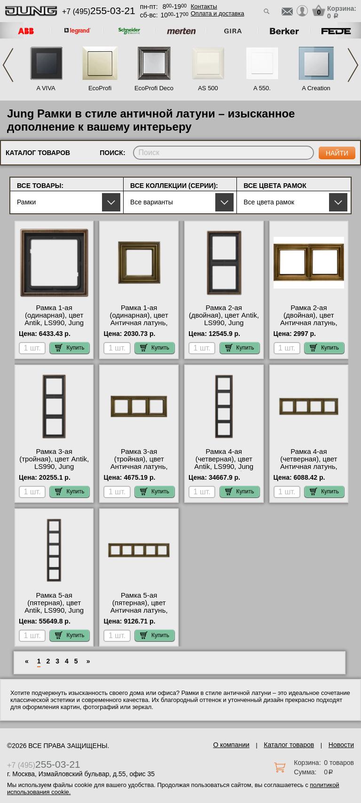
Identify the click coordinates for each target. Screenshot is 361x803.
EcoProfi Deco (153, 88)
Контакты (204, 6)
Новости (341, 744)
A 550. (262, 88)
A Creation (316, 88)
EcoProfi (99, 88)
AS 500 (208, 88)
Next (353, 65)
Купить (69, 347)
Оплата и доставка (217, 13)
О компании (231, 744)
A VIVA (45, 88)
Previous (8, 65)
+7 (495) (98, 12)
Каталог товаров (289, 744)
